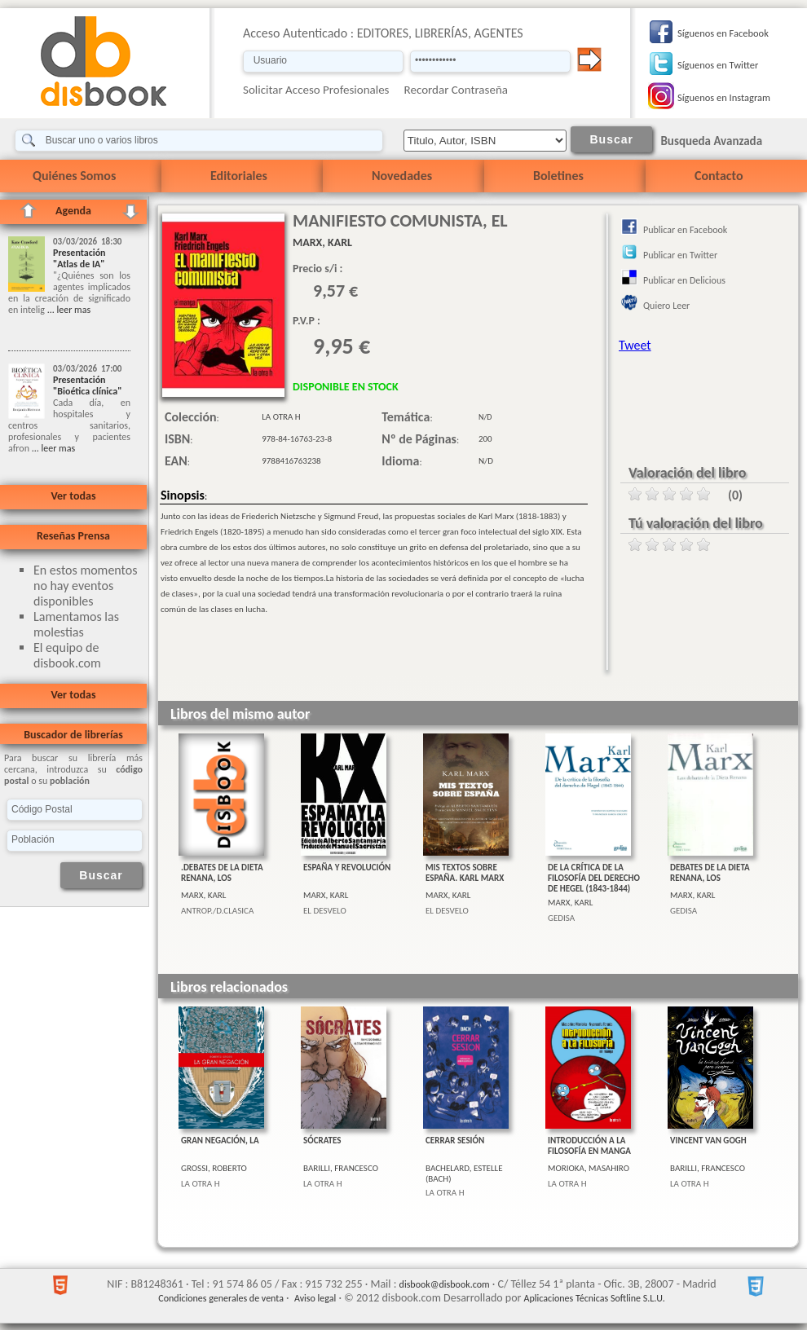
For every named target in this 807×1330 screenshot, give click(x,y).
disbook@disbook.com (444, 1284)
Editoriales (238, 175)
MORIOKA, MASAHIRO (588, 1168)
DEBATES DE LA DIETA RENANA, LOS (710, 872)
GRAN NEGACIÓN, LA (220, 1140)
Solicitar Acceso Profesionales (316, 89)
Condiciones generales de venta (221, 1298)
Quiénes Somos (74, 175)
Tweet (635, 345)
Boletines (558, 175)
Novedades (402, 175)
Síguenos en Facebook (723, 33)
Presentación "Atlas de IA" (79, 258)
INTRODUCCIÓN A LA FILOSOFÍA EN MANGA (589, 1145)
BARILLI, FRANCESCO (340, 1168)
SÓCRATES (322, 1140)
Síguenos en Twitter (717, 65)
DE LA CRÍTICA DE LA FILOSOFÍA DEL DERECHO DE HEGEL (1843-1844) (594, 878)
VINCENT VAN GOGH (708, 1140)
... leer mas (67, 309)
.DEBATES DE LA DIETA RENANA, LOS (222, 872)
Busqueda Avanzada (711, 141)
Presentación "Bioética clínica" (87, 385)
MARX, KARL (203, 895)
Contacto (719, 175)
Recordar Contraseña (456, 89)
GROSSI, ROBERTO (214, 1168)
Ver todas (73, 496)
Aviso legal (315, 1298)
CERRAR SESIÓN (455, 1140)
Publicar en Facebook (685, 230)
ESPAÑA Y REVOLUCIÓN (346, 867)
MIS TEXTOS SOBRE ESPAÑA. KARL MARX (465, 872)
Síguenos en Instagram (723, 97)
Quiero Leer (666, 305)
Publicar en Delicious (684, 280)
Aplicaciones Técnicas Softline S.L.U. (594, 1298)
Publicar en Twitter (680, 255)
